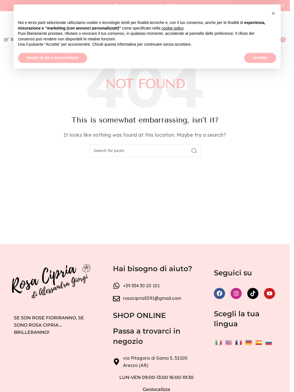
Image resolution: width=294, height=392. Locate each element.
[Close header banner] (283, 5)
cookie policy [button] (172, 347)
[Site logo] (145, 22)
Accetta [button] (260, 376)
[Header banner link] (145, 5)
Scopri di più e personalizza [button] (52, 376)
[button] (273, 332)
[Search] (223, 39)
